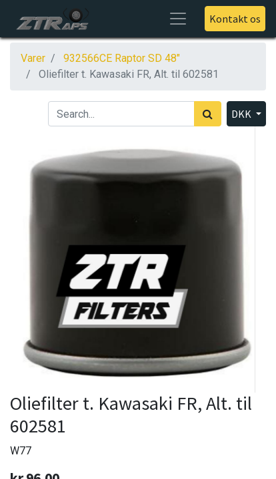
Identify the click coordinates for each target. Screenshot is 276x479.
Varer (33, 58)
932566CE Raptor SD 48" (121, 58)
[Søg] (207, 113)
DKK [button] (242, 113)
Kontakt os (235, 18)
